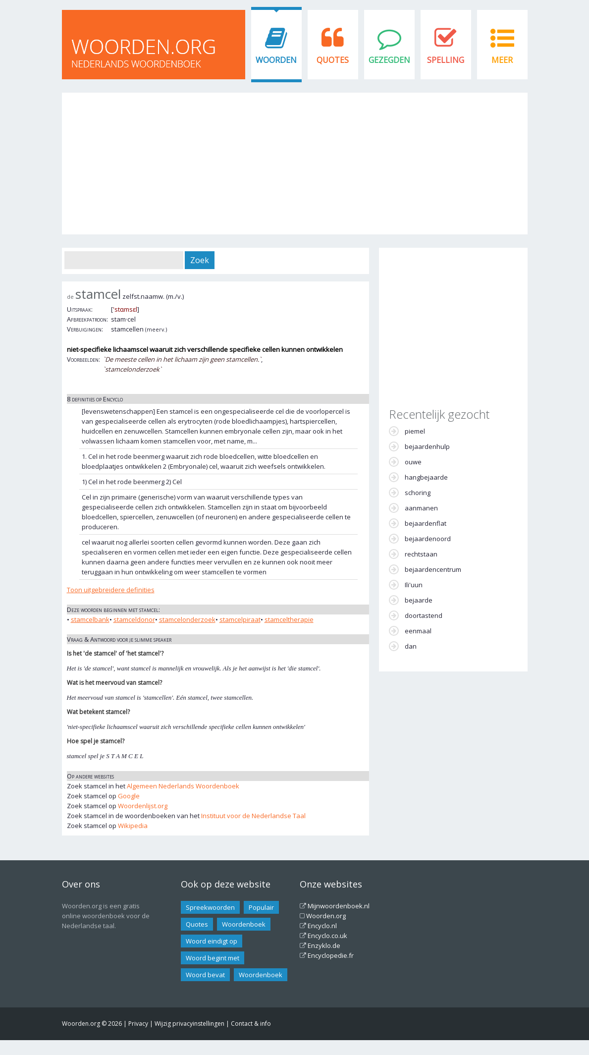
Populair (261, 907)
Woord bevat (205, 974)
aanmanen (421, 507)
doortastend (423, 615)
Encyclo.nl (322, 925)
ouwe (413, 461)
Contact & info (251, 1023)
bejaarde (418, 600)
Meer (502, 60)
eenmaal (418, 630)
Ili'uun (414, 584)
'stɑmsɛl (125, 309)
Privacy (138, 1023)
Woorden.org (326, 915)
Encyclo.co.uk (327, 935)
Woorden (276, 60)
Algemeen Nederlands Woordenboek (183, 785)
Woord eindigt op (211, 941)
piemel (415, 431)
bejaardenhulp (427, 446)
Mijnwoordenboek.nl (339, 905)
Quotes (333, 60)
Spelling (445, 60)
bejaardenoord (428, 538)
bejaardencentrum (433, 569)
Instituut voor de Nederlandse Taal (253, 815)
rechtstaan (421, 554)
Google (129, 795)
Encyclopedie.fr (331, 955)
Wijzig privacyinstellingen (189, 1023)
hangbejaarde (426, 477)
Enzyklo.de (324, 945)
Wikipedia (133, 825)
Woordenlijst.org (142, 805)
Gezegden (389, 60)
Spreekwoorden (210, 907)
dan (411, 646)
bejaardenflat (425, 523)
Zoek (199, 260)
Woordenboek (244, 924)
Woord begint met (212, 957)
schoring (417, 492)
